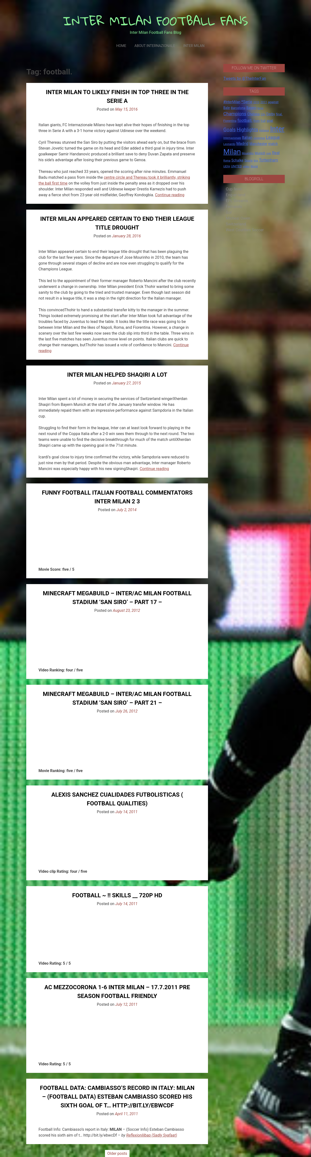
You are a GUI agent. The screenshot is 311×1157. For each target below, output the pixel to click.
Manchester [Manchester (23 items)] (258, 144)
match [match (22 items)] (273, 144)
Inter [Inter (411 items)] (277, 129)
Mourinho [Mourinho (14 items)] (248, 153)
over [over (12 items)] (268, 153)
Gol (229, 212)
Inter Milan (193, 46)
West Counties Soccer (245, 230)
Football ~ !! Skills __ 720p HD (117, 895)
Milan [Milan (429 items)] (232, 152)
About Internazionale (154, 46)
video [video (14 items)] (246, 166)
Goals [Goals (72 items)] (229, 130)
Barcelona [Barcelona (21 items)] (238, 108)
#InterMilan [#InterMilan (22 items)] (231, 102)
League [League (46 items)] (273, 137)
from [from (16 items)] (256, 121)
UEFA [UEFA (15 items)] (226, 166)
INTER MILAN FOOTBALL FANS (155, 20)
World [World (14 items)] (254, 166)
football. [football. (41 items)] (244, 120)
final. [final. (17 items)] (279, 114)
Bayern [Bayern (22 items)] (251, 108)
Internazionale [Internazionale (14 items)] (232, 138)
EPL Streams (237, 200)
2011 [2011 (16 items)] (263, 102)
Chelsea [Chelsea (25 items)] (253, 114)
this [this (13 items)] (256, 160)
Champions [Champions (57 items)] (234, 113)
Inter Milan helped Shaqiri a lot (117, 374)
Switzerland (236, 224)
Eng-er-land (235, 195)
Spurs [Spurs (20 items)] (248, 160)
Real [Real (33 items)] (276, 153)
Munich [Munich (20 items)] (260, 153)
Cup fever (234, 189)
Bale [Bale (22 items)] (226, 108)
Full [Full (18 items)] (263, 121)
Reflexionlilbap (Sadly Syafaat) (151, 1135)
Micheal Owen (238, 218)
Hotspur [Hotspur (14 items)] (264, 130)
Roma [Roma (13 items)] (226, 160)
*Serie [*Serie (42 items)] (246, 101)
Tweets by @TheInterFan (244, 78)
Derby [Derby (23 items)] (270, 114)
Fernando (234, 206)
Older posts (117, 1153)
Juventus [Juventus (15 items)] (259, 138)
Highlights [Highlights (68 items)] (247, 130)
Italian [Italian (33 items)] (247, 137)
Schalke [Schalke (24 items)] (237, 160)
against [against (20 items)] (273, 102)
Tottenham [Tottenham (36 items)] (268, 160)
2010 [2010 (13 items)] (256, 102)
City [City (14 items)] (263, 114)
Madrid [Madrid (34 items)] (242, 143)
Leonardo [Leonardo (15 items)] (229, 144)
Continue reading (169, 195)
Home (121, 46)
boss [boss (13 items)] (260, 108)
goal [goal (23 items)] (270, 121)
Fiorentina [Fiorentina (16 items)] (229, 121)
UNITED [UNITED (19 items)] (236, 166)
